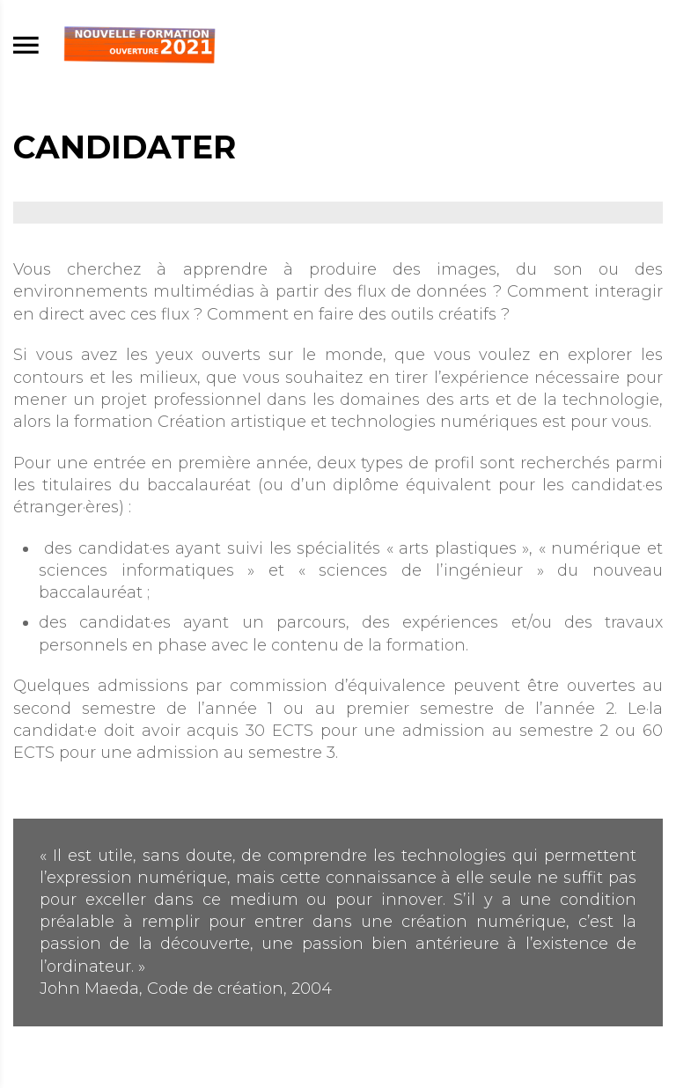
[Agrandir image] (338, 213)
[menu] (26, 47)
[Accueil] (140, 45)
